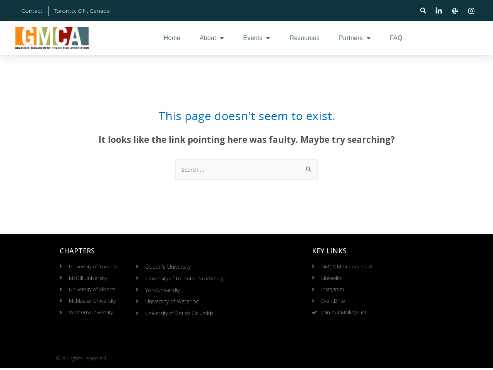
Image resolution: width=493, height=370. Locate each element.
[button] (423, 11)
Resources (305, 38)
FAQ (396, 38)
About (212, 38)
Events (256, 38)
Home (172, 38)
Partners (355, 38)
